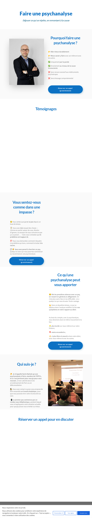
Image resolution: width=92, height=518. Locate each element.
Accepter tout (83, 513)
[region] (46, 511)
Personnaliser (58, 513)
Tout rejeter (71, 513)
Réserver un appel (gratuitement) (65, 89)
